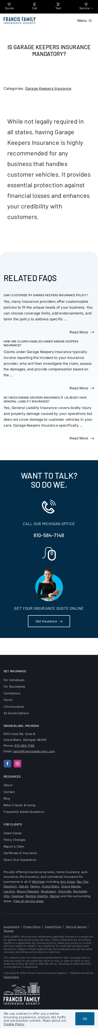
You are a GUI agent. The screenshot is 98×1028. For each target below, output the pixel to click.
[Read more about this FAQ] (81, 332)
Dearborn (10, 886)
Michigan (38, 881)
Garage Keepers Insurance (48, 88)
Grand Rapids (71, 886)
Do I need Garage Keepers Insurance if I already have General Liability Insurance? (45, 399)
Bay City (82, 881)
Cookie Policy (53, 926)
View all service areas (28, 901)
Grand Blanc (50, 886)
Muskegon (48, 891)
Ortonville (64, 891)
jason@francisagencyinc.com (34, 751)
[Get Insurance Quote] (49, 621)
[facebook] (7, 763)
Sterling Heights (36, 896)
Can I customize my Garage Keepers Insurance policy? (46, 295)
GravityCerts (11, 977)
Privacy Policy (32, 926)
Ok (85, 1018)
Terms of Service (76, 926)
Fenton (35, 886)
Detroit (23, 886)
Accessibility (12, 926)
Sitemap (9, 930)
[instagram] (17, 763)
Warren (55, 896)
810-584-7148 (49, 535)
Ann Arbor (67, 881)
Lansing (9, 891)
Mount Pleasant (28, 891)
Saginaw (17, 896)
